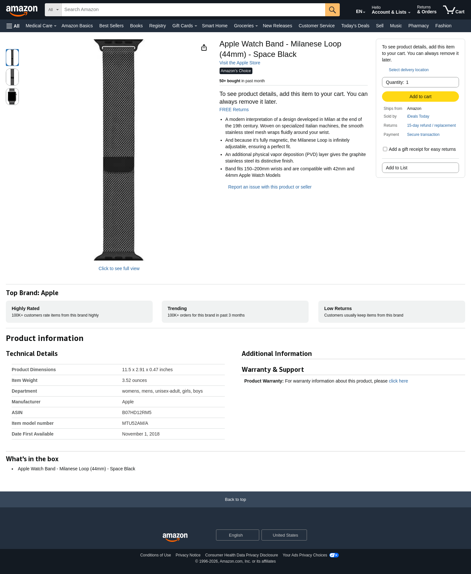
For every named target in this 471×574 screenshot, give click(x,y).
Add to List (396, 167)
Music (396, 25)
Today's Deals (355, 25)
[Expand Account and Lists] (409, 12)
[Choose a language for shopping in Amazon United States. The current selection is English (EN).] (354, 10)
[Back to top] (235, 505)
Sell (379, 25)
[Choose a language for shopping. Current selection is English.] (233, 535)
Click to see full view (119, 268)
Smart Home (215, 25)
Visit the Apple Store (240, 62)
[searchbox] (193, 10)
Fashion (443, 25)
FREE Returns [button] (237, 109)
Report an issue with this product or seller (266, 186)
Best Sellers (111, 25)
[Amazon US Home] (175, 537)
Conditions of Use (155, 555)
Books (136, 25)
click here (398, 381)
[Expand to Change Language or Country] (364, 12)
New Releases (277, 25)
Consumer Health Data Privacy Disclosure (241, 555)
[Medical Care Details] (55, 26)
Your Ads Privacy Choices (305, 555)
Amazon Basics (77, 25)
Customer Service (317, 25)
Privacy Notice (188, 555)
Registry (157, 25)
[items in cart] (453, 10)
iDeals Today (418, 116)
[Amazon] (22, 10)
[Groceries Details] (256, 26)
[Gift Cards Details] (196, 26)
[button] (13, 26)
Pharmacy (418, 25)
